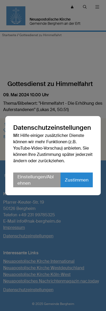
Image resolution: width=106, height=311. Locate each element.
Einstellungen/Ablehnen (35, 180)
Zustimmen (77, 180)
